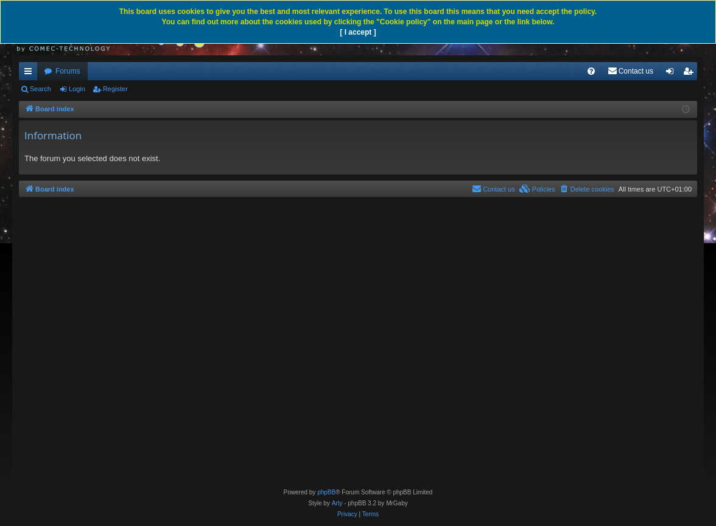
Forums (67, 71)
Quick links (30, 73)
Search (40, 88)
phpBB (326, 492)
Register (115, 88)
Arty (337, 503)
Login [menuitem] (672, 73)
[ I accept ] (358, 32)
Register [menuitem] (690, 73)
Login (77, 88)
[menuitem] (591, 71)
